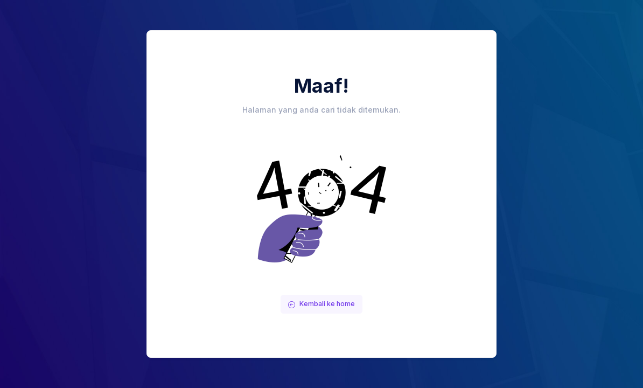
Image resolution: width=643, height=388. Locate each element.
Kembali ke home (321, 304)
